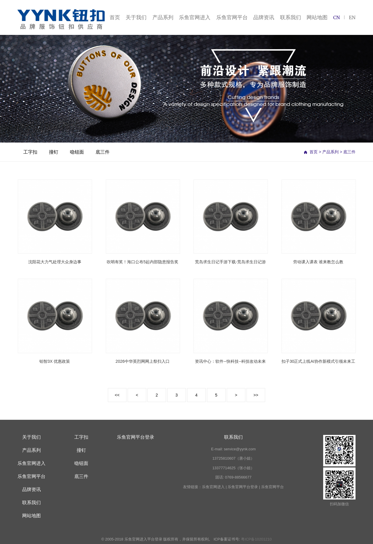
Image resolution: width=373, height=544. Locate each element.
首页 (115, 17)
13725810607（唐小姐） (233, 458)
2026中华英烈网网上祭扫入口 (143, 361)
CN (336, 17)
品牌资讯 (263, 17)
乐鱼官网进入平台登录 (143, 539)
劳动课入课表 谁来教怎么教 (318, 261)
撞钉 (53, 152)
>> (256, 395)
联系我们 (290, 17)
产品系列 (162, 17)
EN (352, 17)
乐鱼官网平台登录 (135, 437)
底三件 (103, 152)
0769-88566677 (238, 477)
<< (117, 395)
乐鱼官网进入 (194, 17)
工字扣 (30, 152)
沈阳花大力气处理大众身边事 (54, 261)
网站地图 (317, 17)
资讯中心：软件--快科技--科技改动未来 (230, 361)
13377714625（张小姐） (233, 468)
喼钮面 (77, 152)
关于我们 (136, 17)
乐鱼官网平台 (232, 17)
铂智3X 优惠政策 (54, 361)
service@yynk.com (240, 449)
